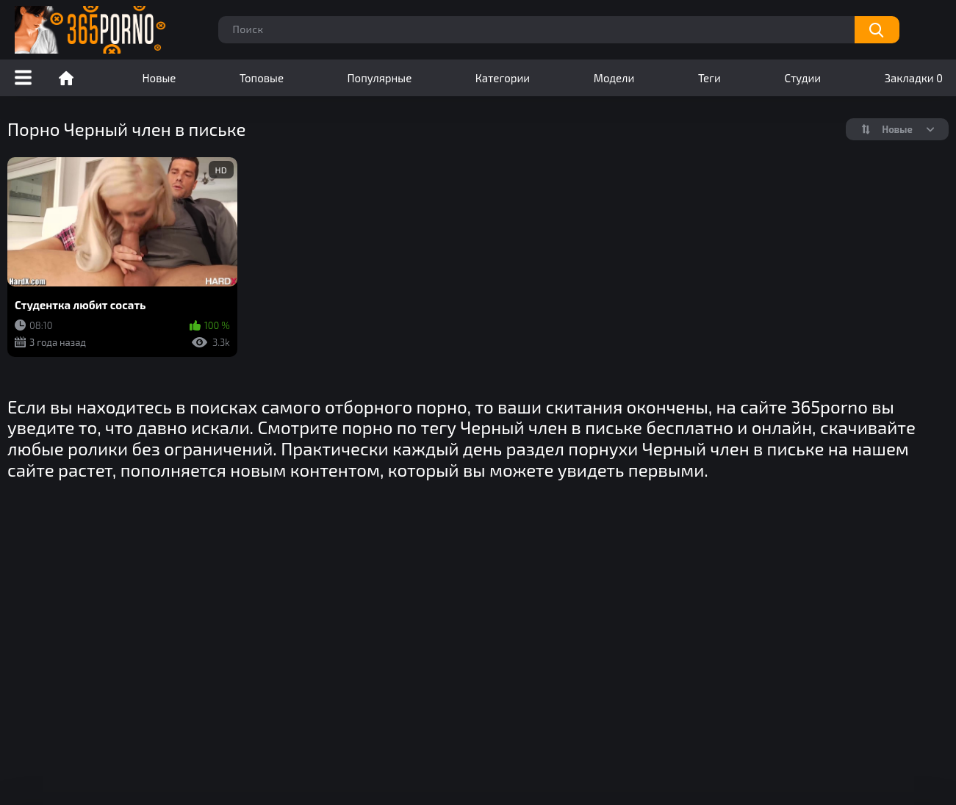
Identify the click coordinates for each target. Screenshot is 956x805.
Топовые (262, 77)
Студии (802, 77)
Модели (614, 77)
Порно (66, 77)
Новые (159, 77)
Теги (709, 77)
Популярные (380, 77)
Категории (502, 77)
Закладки (914, 77)
